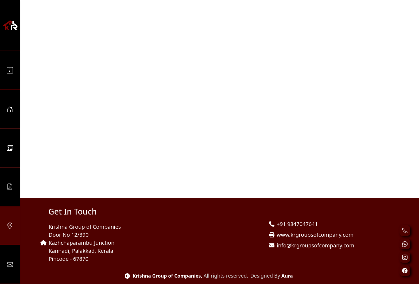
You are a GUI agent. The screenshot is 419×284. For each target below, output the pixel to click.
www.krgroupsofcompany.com (311, 234)
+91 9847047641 (293, 224)
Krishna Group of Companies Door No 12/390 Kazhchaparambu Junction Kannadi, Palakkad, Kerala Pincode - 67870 (80, 242)
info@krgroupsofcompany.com (311, 245)
